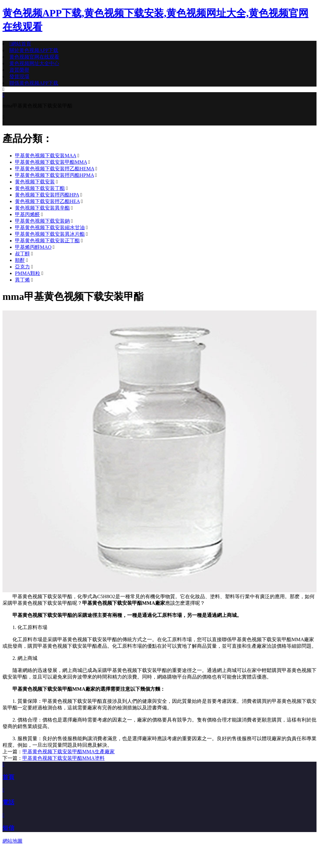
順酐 (20, 260)
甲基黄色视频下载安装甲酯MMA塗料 (63, 758)
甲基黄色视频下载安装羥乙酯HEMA (54, 168)
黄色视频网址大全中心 (34, 63)
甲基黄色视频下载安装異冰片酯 (50, 234)
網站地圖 (12, 841)
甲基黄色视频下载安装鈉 (42, 221)
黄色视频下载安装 (35, 181)
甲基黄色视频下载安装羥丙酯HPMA (54, 175)
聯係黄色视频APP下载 (33, 83)
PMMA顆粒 (27, 273)
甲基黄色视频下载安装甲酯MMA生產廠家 (68, 751)
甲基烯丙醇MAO (33, 247)
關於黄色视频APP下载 (33, 50)
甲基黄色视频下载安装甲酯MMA (51, 162)
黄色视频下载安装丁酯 (40, 188)
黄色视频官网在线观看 (34, 56)
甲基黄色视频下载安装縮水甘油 (50, 227)
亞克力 (22, 266)
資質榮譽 (19, 70)
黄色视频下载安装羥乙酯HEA (47, 201)
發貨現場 (19, 76)
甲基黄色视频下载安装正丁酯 (47, 240)
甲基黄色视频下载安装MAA (45, 155)
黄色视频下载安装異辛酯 (42, 208)
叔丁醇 (22, 253)
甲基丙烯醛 (27, 214)
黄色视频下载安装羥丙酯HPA (47, 194)
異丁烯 (22, 279)
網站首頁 (20, 43)
